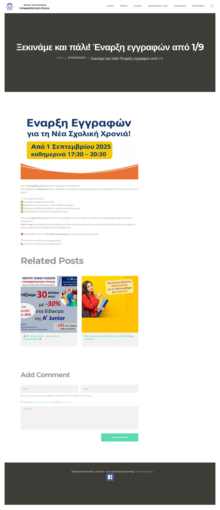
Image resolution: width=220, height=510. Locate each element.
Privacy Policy (67, 403)
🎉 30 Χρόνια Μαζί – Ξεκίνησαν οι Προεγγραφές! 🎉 (41, 337)
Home (55, 59)
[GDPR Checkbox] (22, 403)
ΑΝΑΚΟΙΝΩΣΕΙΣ (78, 59)
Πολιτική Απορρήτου (144, 477)
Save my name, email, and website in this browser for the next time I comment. (57, 397)
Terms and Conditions (43, 403)
